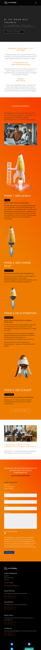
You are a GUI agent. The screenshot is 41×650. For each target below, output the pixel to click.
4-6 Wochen (9, 270)
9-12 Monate (9, 394)
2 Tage (7, 200)
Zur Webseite (9, 596)
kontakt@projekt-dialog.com (11, 585)
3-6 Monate (8, 317)
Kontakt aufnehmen (13, 31)
